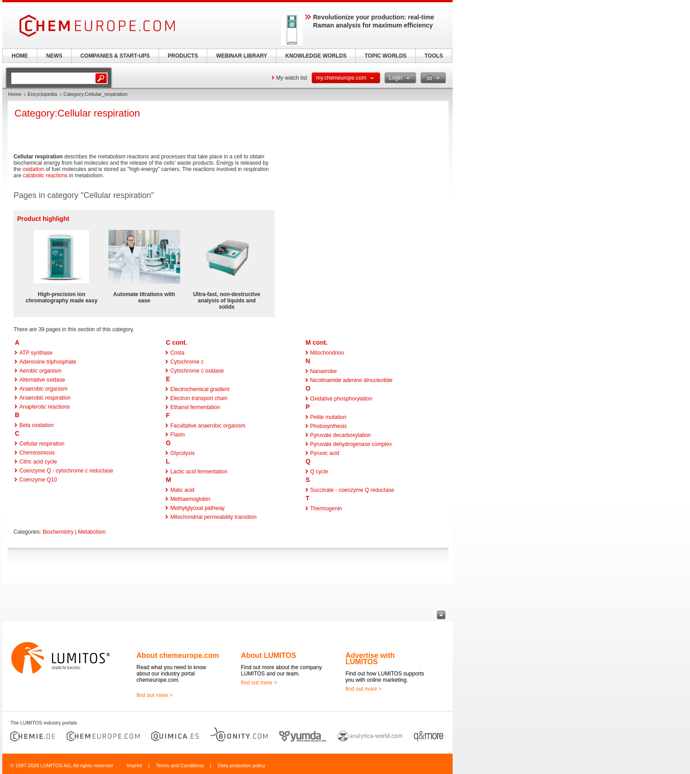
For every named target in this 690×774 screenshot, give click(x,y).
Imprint (134, 765)
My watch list (291, 78)
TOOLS (433, 56)
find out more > (154, 695)
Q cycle (319, 471)
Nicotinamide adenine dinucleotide (351, 380)
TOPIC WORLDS (385, 56)
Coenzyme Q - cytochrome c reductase (66, 471)
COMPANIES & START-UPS (115, 56)
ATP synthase (36, 353)
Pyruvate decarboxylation (340, 435)
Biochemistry (58, 532)
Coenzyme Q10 (38, 480)
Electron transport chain (198, 398)
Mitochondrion (327, 353)
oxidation (33, 169)
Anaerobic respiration (44, 398)
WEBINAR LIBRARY (242, 56)
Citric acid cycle (38, 462)
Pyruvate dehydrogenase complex (351, 444)
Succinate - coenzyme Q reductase (352, 490)
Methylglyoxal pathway (197, 508)
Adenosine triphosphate (47, 362)
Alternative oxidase (42, 380)
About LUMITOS (268, 655)
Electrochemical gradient (199, 389)
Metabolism (91, 532)
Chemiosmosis (37, 453)
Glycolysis (182, 453)
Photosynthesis (328, 426)
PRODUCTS (183, 56)
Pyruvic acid (325, 453)
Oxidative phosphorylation (341, 399)
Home (14, 94)
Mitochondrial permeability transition (213, 517)
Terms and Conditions (180, 765)
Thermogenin (326, 508)
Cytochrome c (187, 362)
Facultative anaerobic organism (207, 426)
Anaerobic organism (43, 389)
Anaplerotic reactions (44, 407)
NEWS (54, 56)
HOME (20, 56)
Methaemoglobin (190, 499)
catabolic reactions (45, 175)
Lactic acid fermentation (198, 471)
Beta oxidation (36, 425)
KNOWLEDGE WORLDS (316, 56)
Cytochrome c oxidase (197, 371)
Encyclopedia (42, 94)
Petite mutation (328, 417)
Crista (177, 353)
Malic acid (182, 490)
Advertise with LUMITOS (370, 659)
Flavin (177, 435)
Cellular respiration (41, 444)
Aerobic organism (40, 371)
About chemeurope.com (177, 655)
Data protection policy (241, 765)
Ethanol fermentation (195, 407)
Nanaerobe (323, 371)
